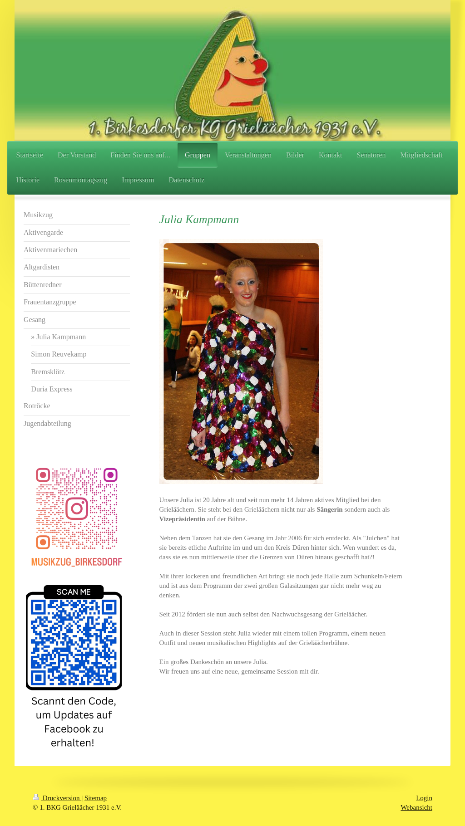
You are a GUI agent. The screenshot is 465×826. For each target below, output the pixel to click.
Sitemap (95, 798)
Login (424, 798)
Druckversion (57, 798)
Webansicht (416, 807)
